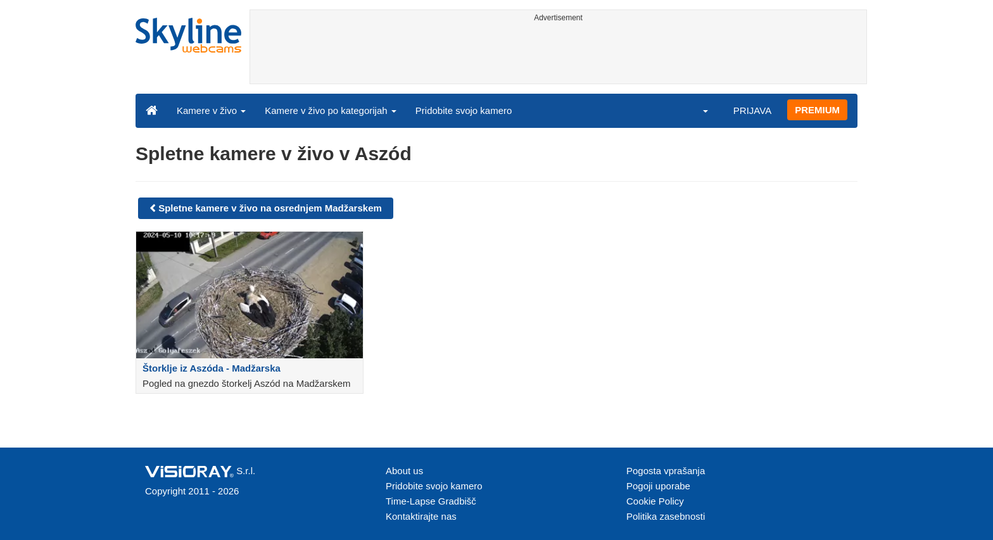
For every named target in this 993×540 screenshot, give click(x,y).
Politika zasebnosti (665, 516)
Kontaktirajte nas (421, 516)
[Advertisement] (558, 55)
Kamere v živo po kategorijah (330, 110)
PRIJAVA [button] (752, 110)
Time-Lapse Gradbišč (431, 501)
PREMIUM (817, 109)
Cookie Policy (655, 501)
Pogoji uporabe (658, 485)
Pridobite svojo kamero (463, 110)
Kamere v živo (211, 110)
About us (404, 470)
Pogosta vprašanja (665, 470)
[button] (697, 110)
